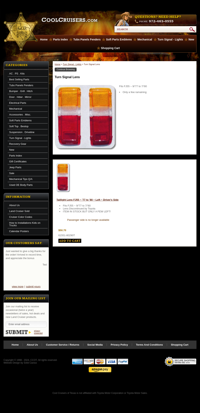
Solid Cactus (30, 362)
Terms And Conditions (149, 344)
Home (57, 64)
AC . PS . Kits (17, 73)
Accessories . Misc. (20, 114)
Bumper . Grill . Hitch (21, 91)
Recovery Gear (17, 143)
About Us (14, 205)
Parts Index (60, 39)
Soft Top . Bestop (19, 126)
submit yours (33, 286)
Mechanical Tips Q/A (20, 179)
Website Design (12, 362)
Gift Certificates (18, 161)
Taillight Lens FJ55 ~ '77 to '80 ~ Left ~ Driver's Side (87, 199)
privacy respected (38, 332)
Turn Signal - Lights (170, 39)
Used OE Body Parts (21, 184)
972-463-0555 (161, 21)
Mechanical (144, 39)
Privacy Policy (119, 344)
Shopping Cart (110, 48)
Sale (11, 173)
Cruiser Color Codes (20, 216)
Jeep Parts (15, 167)
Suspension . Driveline (21, 132)
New (191, 39)
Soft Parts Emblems (119, 39)
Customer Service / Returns (62, 344)
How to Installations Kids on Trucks (24, 224)
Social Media (95, 344)
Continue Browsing (66, 69)
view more (17, 286)
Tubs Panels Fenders (87, 39)
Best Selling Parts (19, 79)
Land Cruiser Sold (19, 211)
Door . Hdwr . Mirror (20, 97)
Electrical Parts (17, 102)
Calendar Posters (19, 231)
